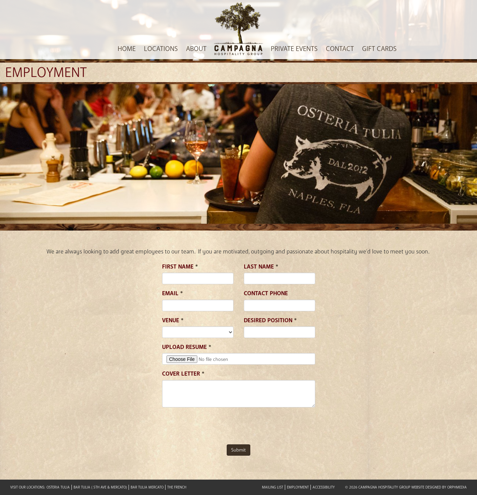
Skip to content (25, 20)
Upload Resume (184, 347)
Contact (340, 48)
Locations (161, 48)
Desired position (268, 320)
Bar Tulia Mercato (147, 487)
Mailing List (272, 487)
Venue (170, 320)
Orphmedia (457, 487)
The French (176, 487)
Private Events (294, 48)
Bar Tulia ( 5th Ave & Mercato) (100, 487)
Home (127, 48)
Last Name (259, 267)
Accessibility (324, 487)
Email (170, 293)
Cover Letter (181, 374)
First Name (178, 267)
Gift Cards (379, 48)
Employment (298, 487)
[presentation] (214, 426)
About (196, 48)
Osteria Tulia (58, 487)
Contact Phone (266, 293)
